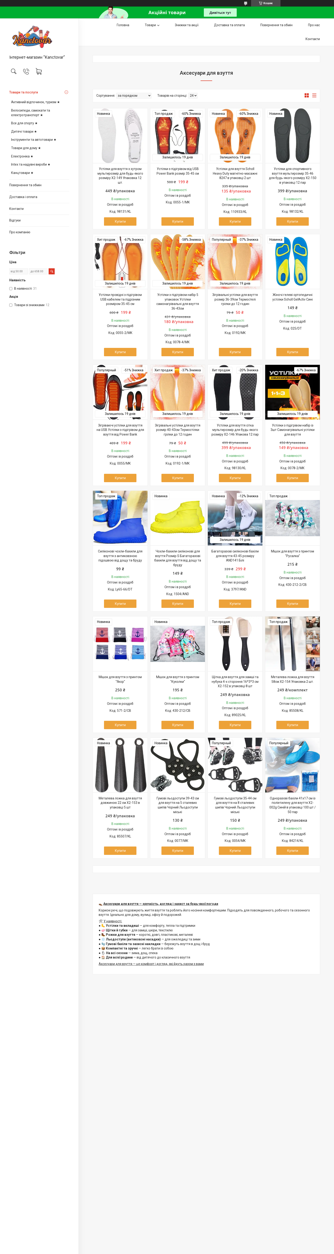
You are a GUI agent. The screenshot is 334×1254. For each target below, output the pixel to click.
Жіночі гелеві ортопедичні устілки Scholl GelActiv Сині (292, 297)
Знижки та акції (187, 25)
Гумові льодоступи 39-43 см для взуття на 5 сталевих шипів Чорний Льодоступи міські (178, 805)
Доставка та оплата (229, 25)
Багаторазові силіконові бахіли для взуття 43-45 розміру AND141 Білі (235, 555)
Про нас (314, 25)
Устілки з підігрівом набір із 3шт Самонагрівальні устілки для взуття (293, 429)
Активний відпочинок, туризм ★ (35, 102)
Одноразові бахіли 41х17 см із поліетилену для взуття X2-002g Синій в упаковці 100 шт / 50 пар (292, 805)
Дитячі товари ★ (24, 131)
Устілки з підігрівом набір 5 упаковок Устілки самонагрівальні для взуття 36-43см (177, 301)
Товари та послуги (23, 92)
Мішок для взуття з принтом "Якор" (120, 679)
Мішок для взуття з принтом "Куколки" (177, 679)
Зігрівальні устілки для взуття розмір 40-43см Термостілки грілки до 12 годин (177, 429)
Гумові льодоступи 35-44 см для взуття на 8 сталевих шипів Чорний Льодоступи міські (235, 805)
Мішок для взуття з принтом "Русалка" (292, 553)
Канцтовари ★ (22, 173)
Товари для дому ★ (26, 148)
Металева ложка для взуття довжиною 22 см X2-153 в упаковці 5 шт (120, 802)
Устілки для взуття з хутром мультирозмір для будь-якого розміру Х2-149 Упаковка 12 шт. (120, 175)
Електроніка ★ (22, 156)
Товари (150, 25)
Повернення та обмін (25, 185)
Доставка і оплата (23, 197)
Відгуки (15, 220)
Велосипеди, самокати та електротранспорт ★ (30, 113)
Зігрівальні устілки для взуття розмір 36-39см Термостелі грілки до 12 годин (235, 299)
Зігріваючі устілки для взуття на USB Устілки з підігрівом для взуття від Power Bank (120, 429)
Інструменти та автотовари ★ (34, 139)
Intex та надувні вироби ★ (30, 164)
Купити (120, 221)
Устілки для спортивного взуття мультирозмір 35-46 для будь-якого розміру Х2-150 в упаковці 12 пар (292, 175)
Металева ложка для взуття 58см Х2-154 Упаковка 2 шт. (292, 679)
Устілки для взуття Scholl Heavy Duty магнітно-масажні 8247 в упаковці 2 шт (235, 173)
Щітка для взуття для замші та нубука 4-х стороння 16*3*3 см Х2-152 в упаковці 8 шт (235, 681)
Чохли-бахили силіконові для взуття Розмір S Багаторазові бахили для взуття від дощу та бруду (177, 558)
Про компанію (19, 232)
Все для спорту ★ (24, 123)
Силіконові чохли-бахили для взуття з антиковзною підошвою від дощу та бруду (120, 555)
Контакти (16, 209)
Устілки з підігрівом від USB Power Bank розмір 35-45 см (178, 171)
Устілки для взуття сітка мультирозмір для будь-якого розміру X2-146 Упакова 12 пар (235, 429)
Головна (123, 25)
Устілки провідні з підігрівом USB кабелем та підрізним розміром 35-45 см (120, 299)
